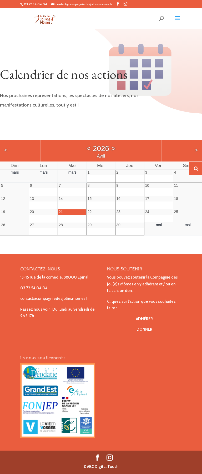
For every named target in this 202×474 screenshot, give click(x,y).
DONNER (144, 329)
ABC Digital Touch (102, 466)
